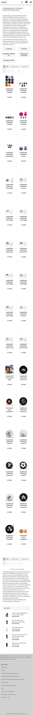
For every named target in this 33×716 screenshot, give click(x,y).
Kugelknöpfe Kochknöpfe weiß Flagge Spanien (23, 218)
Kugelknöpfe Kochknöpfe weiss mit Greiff (9, 441)
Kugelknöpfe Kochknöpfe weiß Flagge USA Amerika (9, 186)
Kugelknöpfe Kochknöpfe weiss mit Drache (9, 505)
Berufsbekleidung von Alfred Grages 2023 (16, 713)
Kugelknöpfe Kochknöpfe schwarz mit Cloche (23, 378)
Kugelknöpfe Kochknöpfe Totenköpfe (9, 537)
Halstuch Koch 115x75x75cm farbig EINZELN (9, 378)
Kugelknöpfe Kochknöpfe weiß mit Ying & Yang (9, 346)
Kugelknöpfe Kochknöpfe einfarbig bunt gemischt (9, 154)
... (15, 71)
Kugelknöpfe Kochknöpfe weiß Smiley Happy (9, 250)
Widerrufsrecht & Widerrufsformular (10, 676)
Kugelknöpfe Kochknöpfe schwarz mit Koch (9, 473)
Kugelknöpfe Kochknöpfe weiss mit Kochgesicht (23, 441)
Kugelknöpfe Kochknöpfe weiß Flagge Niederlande (23, 282)
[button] (4, 66)
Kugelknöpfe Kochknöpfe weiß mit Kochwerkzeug (23, 314)
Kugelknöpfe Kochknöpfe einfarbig (9, 90)
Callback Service (5, 697)
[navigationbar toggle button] (31, 2)
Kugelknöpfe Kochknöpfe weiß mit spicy (23, 345)
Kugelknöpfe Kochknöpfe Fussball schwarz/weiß (23, 473)
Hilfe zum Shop (5, 682)
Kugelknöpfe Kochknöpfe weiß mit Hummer (23, 186)
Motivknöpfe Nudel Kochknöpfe (23, 537)
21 (18, 71)
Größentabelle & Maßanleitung (8, 685)
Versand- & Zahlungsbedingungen (9, 673)
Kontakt (3, 670)
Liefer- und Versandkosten (8, 691)
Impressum (4, 667)
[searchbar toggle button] (22, 2)
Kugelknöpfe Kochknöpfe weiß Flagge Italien (9, 218)
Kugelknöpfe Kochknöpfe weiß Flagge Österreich (9, 314)
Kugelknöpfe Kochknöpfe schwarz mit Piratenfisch (23, 505)
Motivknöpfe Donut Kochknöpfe (9, 409)
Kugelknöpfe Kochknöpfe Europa (23, 154)
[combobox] (15, 66)
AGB (2, 688)
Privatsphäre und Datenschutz (8, 694)
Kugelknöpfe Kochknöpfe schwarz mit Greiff (23, 409)
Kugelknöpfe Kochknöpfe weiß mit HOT (23, 250)
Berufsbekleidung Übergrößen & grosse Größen (13, 679)
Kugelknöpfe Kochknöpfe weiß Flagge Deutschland (9, 282)
